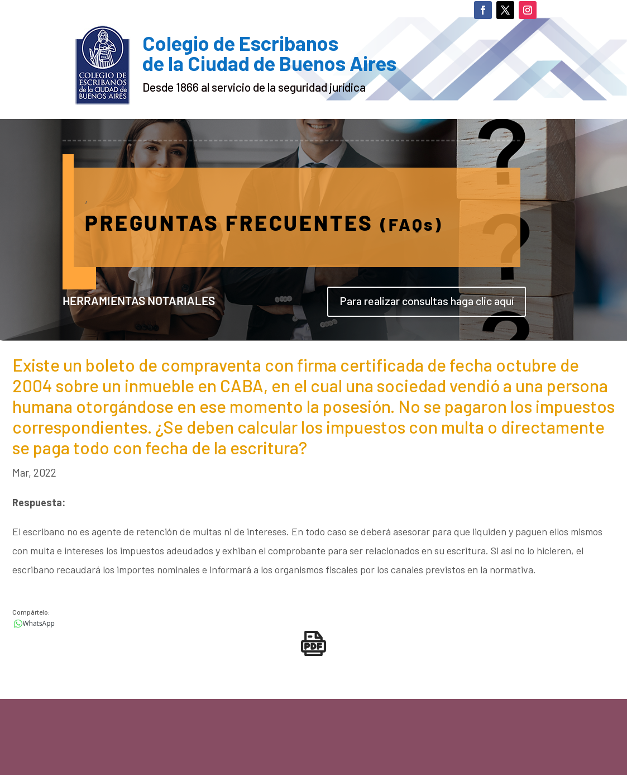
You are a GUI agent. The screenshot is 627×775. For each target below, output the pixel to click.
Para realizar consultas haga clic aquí (426, 300)
